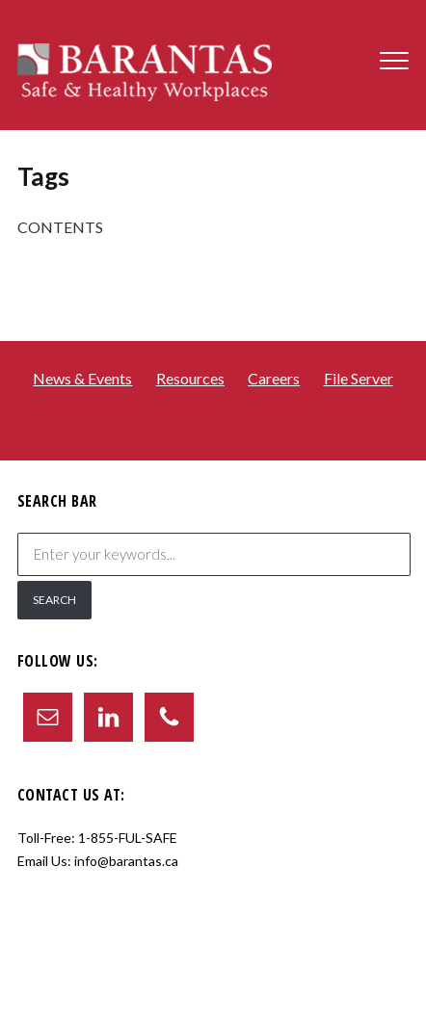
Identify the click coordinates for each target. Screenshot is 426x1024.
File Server (358, 378)
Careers (274, 378)
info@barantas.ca (126, 861)
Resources (190, 378)
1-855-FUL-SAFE (127, 837)
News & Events (82, 378)
